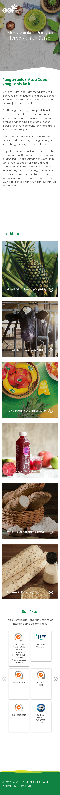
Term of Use (25, 786)
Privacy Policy (9, 786)
